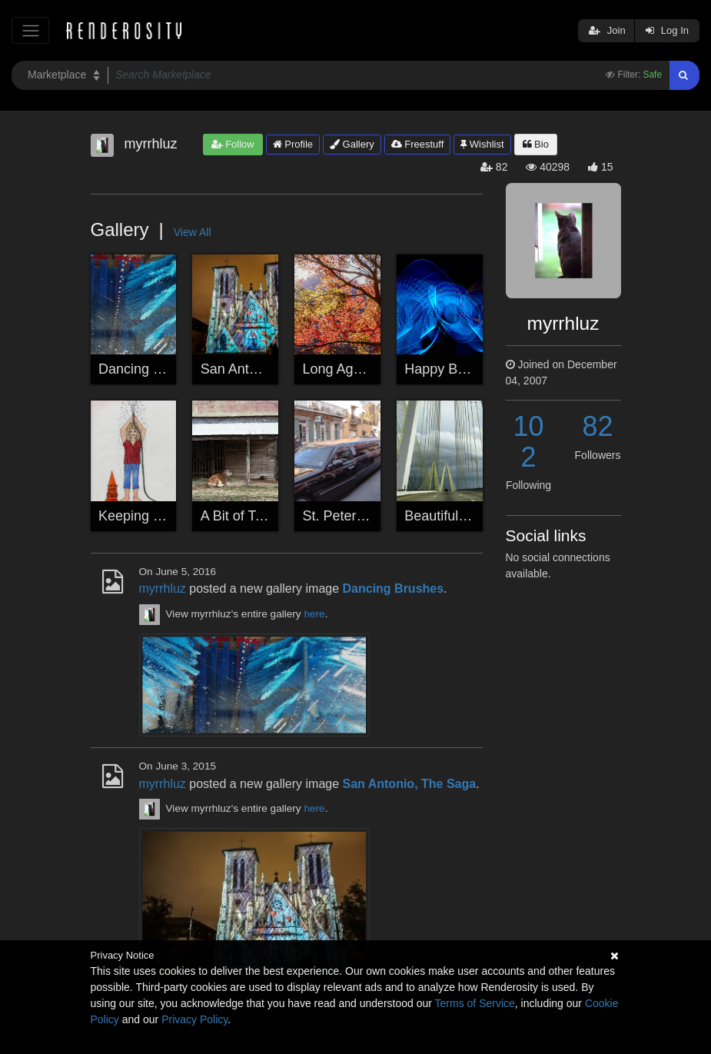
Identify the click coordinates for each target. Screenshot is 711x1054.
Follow (232, 144)
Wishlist (481, 144)
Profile (293, 144)
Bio (536, 144)
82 (597, 426)
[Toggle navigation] (30, 30)
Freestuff (417, 144)
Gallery (352, 144)
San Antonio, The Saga (272, 369)
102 (528, 442)
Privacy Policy (194, 1019)
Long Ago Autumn (357, 369)
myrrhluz (162, 588)
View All (192, 232)
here (314, 614)
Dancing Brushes (151, 369)
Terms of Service (475, 1003)
